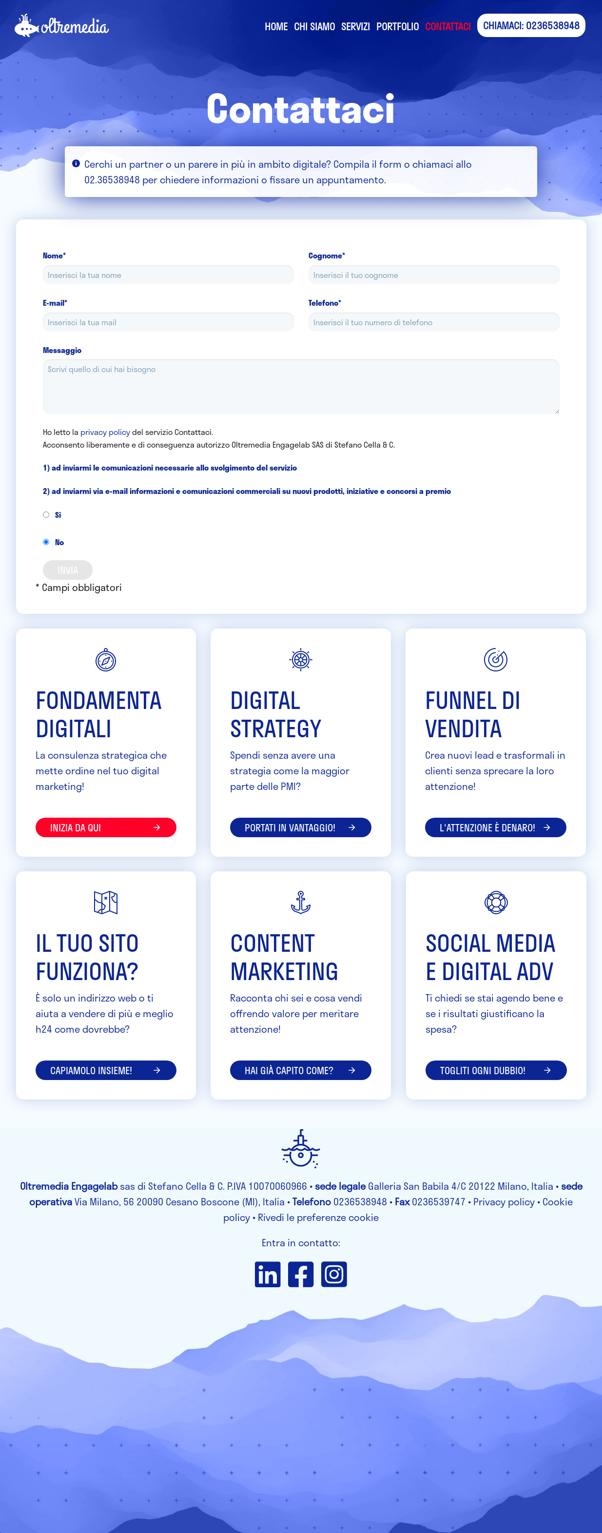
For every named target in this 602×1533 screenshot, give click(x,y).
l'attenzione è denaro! (496, 827)
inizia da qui (106, 827)
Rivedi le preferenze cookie (318, 1217)
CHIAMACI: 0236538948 (531, 25)
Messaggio (62, 350)
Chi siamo (314, 26)
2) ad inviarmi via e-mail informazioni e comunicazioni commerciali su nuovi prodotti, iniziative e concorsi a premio (247, 491)
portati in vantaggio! (301, 827)
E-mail (55, 302)
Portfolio (397, 26)
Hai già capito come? (301, 1070)
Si (52, 515)
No (53, 542)
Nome (54, 255)
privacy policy (105, 432)
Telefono (325, 302)
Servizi (355, 26)
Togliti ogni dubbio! (496, 1070)
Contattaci (448, 26)
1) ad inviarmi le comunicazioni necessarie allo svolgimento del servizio (170, 467)
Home (276, 26)
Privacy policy (504, 1201)
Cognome (327, 255)
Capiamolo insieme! (106, 1070)
